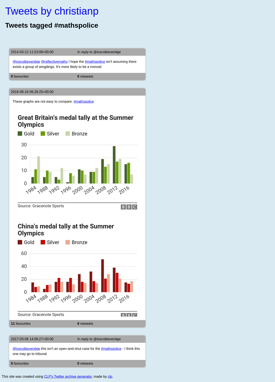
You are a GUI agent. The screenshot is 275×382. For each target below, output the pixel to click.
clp (110, 376)
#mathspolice (95, 61)
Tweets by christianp (52, 11)
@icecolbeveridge (107, 52)
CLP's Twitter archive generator (68, 376)
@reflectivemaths (54, 61)
